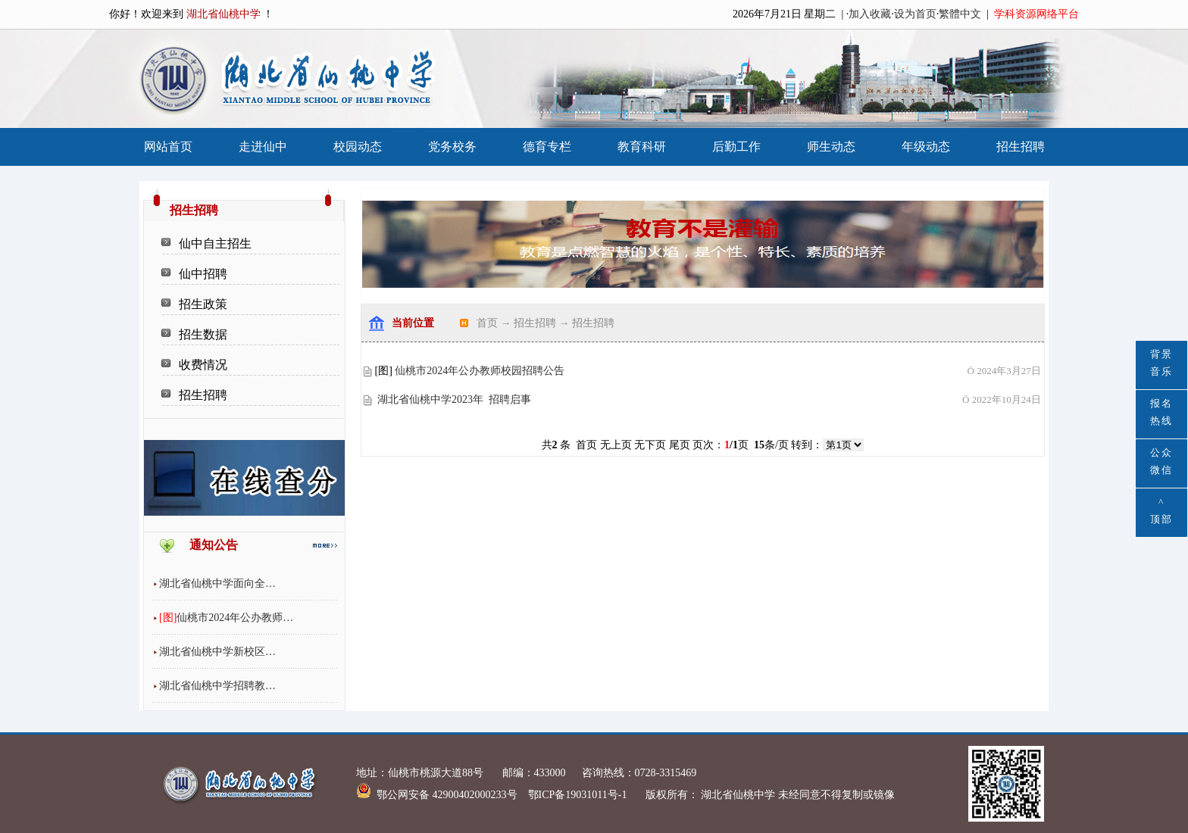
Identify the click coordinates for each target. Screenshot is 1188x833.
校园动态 (357, 146)
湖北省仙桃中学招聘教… (217, 685)
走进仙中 (263, 146)
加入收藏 (870, 14)
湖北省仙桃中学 (737, 794)
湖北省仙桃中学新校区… (217, 651)
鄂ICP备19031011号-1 (579, 794)
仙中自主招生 (215, 243)
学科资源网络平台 (1036, 14)
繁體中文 (960, 14)
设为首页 (915, 14)
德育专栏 (547, 146)
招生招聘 (1020, 146)
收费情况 (203, 364)
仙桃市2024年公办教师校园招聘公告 (479, 370)
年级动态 (926, 146)
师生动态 (831, 146)
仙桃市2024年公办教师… (235, 617)
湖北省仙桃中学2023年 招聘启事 (454, 399)
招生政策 (203, 304)
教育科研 (641, 146)
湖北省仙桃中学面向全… (217, 583)
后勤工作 (736, 146)
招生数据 (203, 334)
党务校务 (452, 146)
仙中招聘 (203, 273)
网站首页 (168, 146)
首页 (487, 323)
